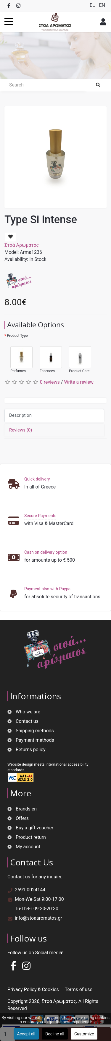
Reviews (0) (20, 430)
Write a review (79, 382)
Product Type (17, 336)
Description (20, 415)
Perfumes (18, 357)
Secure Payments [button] (40, 515)
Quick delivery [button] (37, 479)
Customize (84, 1034)
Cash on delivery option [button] (45, 552)
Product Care (77, 357)
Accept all (26, 1034)
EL (93, 5)
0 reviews (50, 382)
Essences (48, 357)
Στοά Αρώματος (21, 245)
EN (102, 5)
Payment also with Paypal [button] (48, 588)
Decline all (54, 1034)
